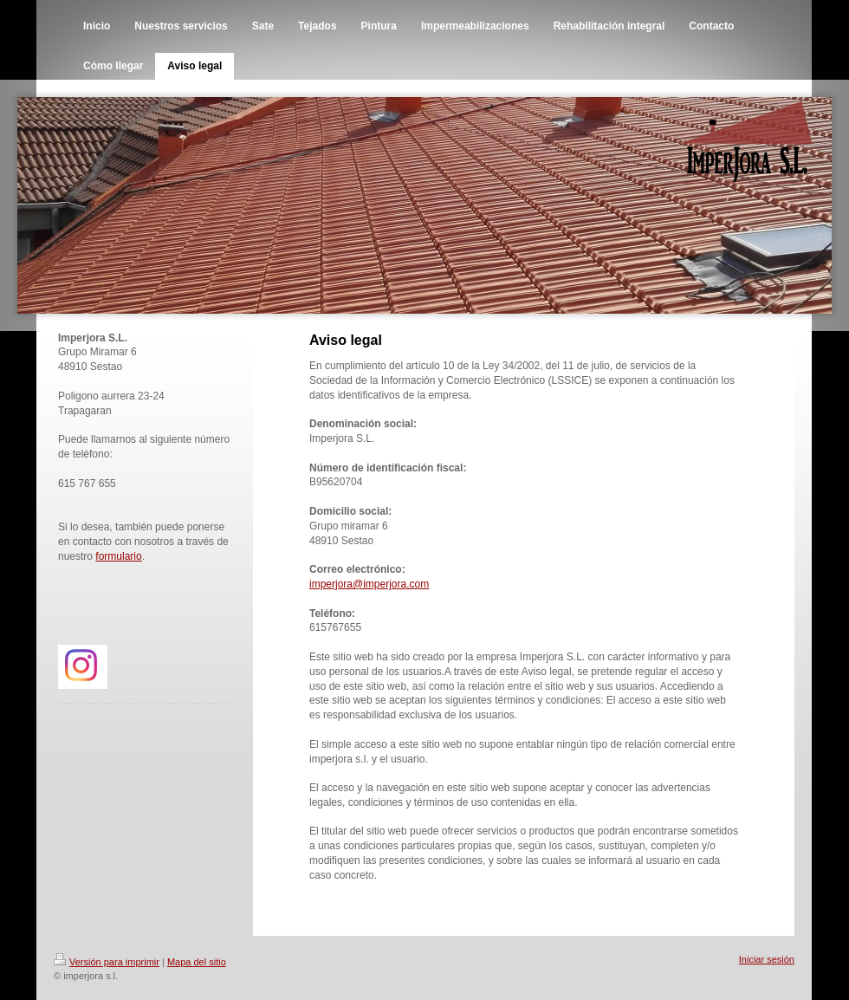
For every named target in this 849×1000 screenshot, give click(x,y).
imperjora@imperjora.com (369, 584)
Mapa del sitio (196, 962)
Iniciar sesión (766, 959)
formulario (118, 556)
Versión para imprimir (106, 962)
